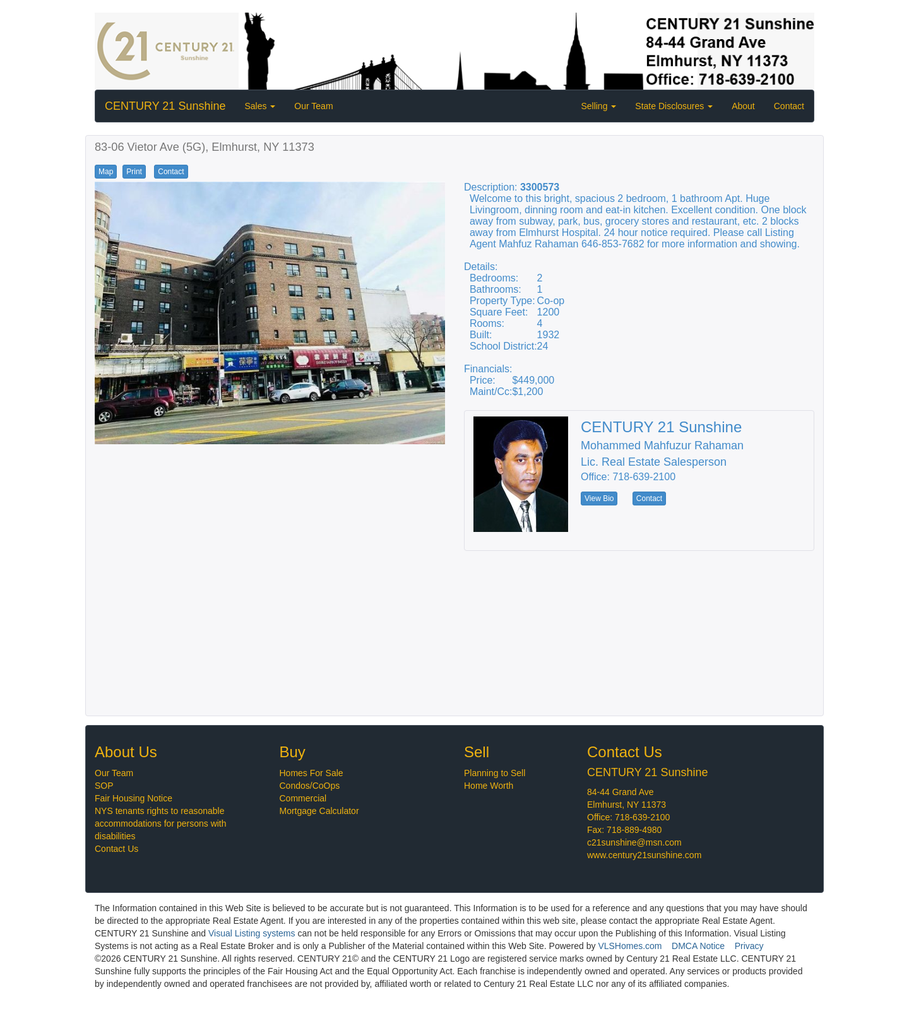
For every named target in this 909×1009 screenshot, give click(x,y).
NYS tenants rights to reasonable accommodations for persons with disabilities (161, 823)
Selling (598, 106)
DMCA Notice (698, 946)
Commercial (303, 798)
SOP (104, 786)
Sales (259, 106)
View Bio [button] (599, 498)
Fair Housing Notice (133, 798)
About (743, 106)
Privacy (749, 946)
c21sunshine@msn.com (634, 842)
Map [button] (105, 171)
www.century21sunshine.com (644, 855)
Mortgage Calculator (319, 811)
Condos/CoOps (310, 786)
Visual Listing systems (251, 933)
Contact (789, 106)
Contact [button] (171, 171)
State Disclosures (674, 106)
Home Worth (488, 786)
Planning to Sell (494, 773)
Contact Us (116, 849)
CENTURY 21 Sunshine (165, 106)
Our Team (313, 106)
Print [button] (134, 171)
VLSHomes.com (630, 946)
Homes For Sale (311, 773)
